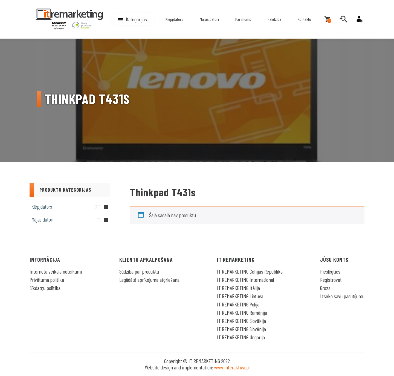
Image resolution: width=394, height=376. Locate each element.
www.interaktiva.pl (232, 367)
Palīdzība (274, 19)
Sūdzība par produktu (139, 271)
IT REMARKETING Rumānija (242, 312)
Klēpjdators (174, 19)
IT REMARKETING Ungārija (241, 337)
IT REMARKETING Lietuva (240, 296)
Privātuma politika (47, 279)
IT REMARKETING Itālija (238, 288)
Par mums (243, 19)
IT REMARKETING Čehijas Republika (250, 271)
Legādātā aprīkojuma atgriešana (149, 279)
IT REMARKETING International (245, 279)
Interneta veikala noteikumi (56, 271)
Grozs (325, 288)
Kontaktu (304, 19)
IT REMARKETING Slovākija (241, 320)
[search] (343, 19)
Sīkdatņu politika (45, 288)
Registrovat (331, 279)
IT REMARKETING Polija (238, 304)
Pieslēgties (330, 271)
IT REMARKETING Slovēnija (241, 329)
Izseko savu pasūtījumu (342, 296)
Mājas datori (209, 19)
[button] (132, 19)
